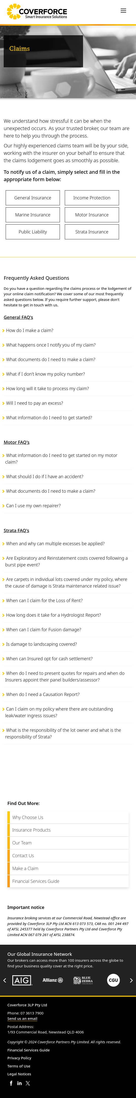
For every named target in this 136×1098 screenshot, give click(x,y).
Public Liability (33, 232)
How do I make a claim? (29, 330)
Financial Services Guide (35, 881)
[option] (22, 980)
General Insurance (32, 198)
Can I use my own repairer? (33, 505)
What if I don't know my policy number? (45, 374)
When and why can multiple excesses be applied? (55, 543)
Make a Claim (25, 868)
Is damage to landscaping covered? (41, 644)
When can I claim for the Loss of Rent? (44, 600)
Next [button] (131, 980)
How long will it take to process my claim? (47, 388)
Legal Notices (19, 1073)
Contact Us (23, 855)
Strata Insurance (91, 232)
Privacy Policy (19, 1057)
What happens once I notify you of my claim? (51, 345)
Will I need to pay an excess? (34, 403)
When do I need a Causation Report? (43, 694)
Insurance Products (31, 830)
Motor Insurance (92, 215)
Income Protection (91, 198)
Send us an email (22, 1018)
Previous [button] (5, 980)
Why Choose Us (27, 817)
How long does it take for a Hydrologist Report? (53, 615)
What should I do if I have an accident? (44, 476)
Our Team (22, 843)
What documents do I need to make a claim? (50, 359)
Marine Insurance (33, 215)
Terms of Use (18, 1065)
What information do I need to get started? (49, 417)
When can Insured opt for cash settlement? (49, 659)
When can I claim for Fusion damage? (43, 629)
